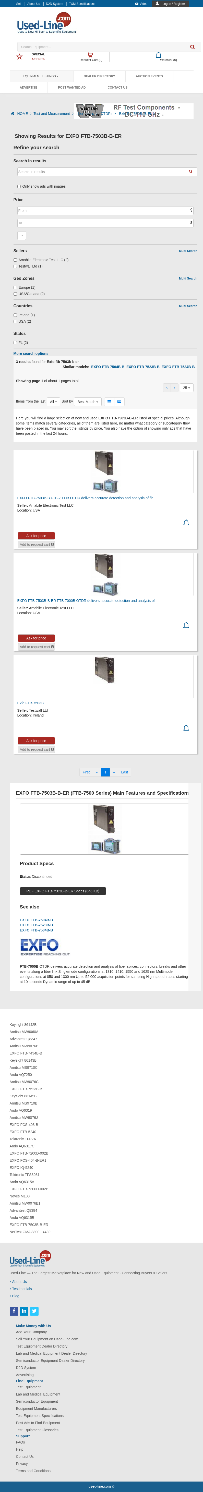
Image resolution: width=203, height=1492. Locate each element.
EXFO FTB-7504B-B (107, 367)
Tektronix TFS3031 (25, 1175)
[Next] (114, 772)
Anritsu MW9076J (24, 1117)
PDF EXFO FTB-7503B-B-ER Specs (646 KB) (63, 891)
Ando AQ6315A (22, 1182)
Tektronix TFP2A (23, 1139)
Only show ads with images (41, 186)
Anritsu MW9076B (24, 1046)
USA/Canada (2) (29, 294)
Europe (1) (24, 287)
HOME (24, 114)
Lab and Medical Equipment (38, 1394)
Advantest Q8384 (23, 1210)
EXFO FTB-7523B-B (143, 367)
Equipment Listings (41, 76)
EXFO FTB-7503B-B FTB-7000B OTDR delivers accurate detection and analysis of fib (85, 498)
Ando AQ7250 (21, 1075)
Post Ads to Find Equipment (38, 1423)
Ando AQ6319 (21, 1110)
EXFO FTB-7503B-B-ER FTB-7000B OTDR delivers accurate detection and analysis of (86, 601)
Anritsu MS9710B (24, 1103)
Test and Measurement (53, 114)
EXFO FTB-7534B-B (178, 367)
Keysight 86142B (23, 1025)
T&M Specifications (82, 4)
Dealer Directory (99, 76)
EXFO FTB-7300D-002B (29, 1189)
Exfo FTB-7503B (30, 703)
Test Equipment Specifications (40, 1416)
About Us (33, 4)
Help (19, 1449)
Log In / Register (173, 4)
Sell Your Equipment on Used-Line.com (47, 1339)
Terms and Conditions (33, 1471)
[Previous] (97, 772)
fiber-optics (87, 114)
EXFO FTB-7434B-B (26, 1053)
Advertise (29, 87)
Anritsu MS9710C (24, 1067)
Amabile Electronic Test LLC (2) (41, 260)
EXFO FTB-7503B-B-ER (29, 1225)
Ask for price (36, 536)
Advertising (25, 1375)
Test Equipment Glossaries (37, 1430)
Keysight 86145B (23, 1096)
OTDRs (109, 114)
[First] (86, 772)
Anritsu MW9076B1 (25, 1203)
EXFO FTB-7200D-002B (29, 1153)
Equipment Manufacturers (36, 1408)
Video (141, 4)
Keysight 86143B (23, 1060)
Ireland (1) (24, 315)
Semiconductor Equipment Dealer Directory (50, 1360)
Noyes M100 (20, 1196)
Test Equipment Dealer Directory (42, 1346)
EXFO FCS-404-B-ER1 (28, 1160)
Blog (14, 1296)
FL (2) (21, 343)
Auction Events (149, 76)
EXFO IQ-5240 (21, 1168)
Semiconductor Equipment (37, 1401)
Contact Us (117, 87)
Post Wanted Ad (72, 87)
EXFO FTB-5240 (23, 1132)
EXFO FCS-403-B (24, 1125)
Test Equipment (28, 1387)
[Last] (124, 772)
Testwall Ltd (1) (28, 266)
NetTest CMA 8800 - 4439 (30, 1232)
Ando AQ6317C (22, 1146)
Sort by (67, 401)
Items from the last (30, 401)
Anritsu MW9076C (24, 1082)
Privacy (22, 1464)
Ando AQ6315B (22, 1218)
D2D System (54, 4)
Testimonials (21, 1289)
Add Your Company (31, 1332)
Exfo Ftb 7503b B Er (137, 114)
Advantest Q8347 (23, 1039)
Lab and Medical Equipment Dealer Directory (51, 1353)
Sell (18, 4)
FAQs (20, 1442)
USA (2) (22, 321)
